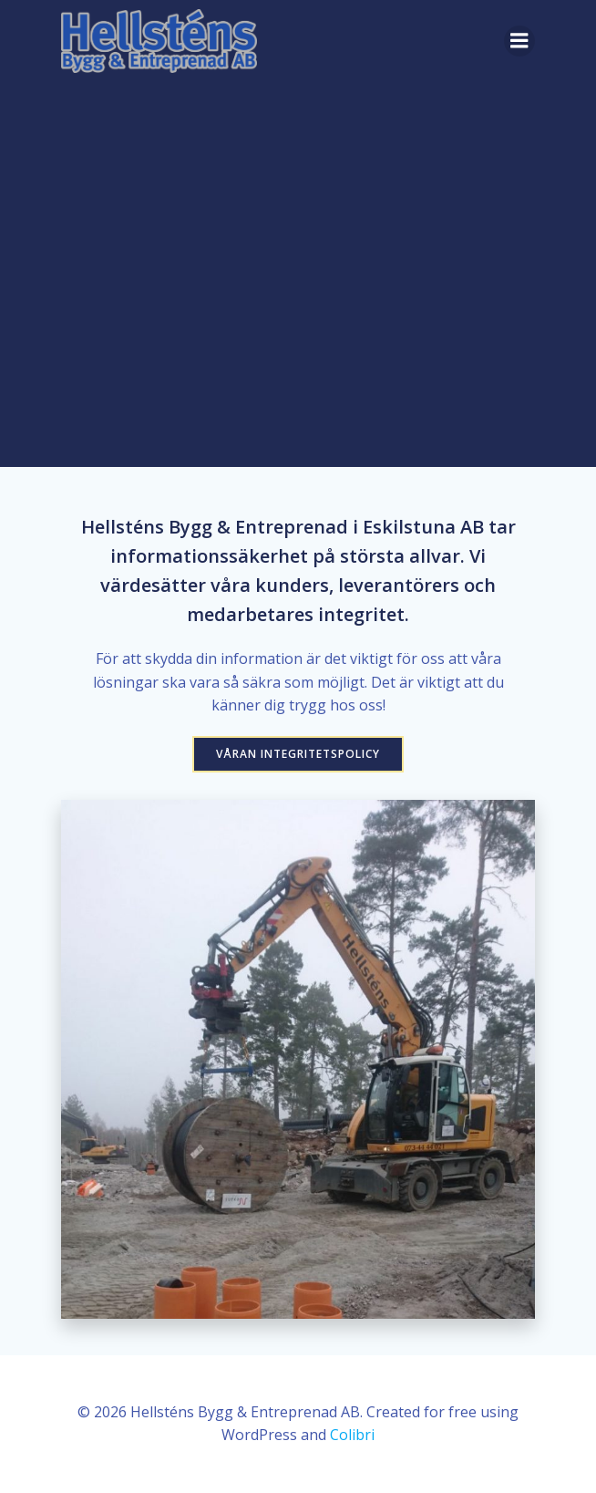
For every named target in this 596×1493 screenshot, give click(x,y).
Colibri (352, 1435)
